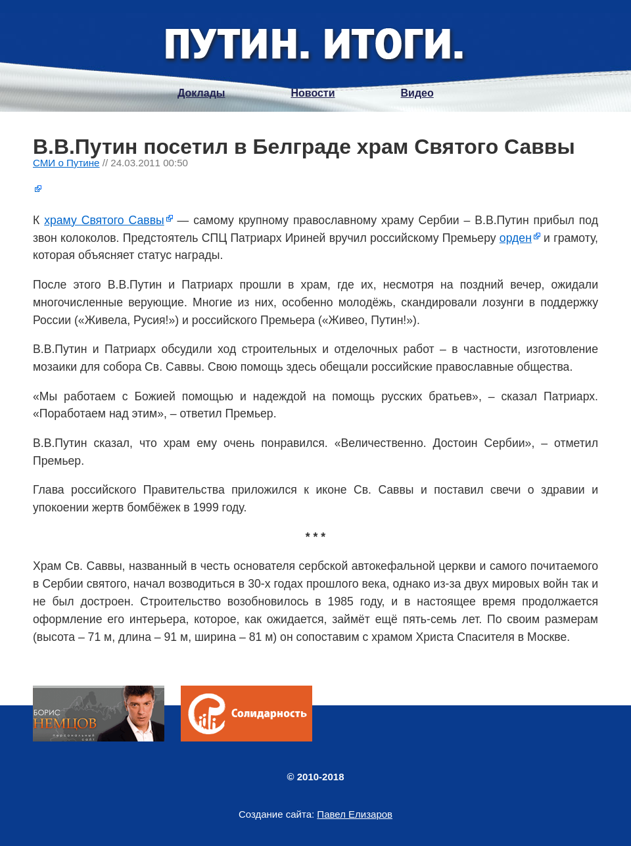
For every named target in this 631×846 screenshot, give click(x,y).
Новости (313, 93)
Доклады (201, 93)
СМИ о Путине (66, 162)
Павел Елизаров (354, 814)
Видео (417, 93)
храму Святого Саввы (104, 220)
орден (516, 238)
